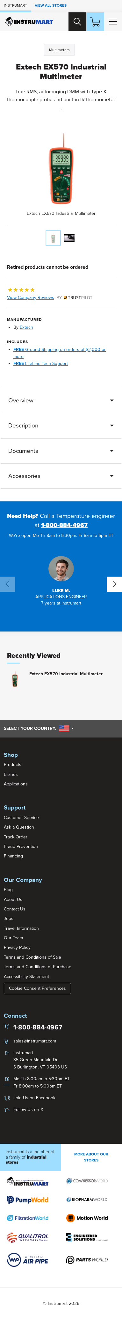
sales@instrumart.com (34, 1041)
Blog (8, 889)
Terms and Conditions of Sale (32, 957)
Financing (13, 856)
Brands (11, 774)
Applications (16, 784)
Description (23, 425)
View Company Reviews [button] (49, 297)
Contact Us (14, 909)
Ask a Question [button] (19, 827)
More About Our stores (91, 1157)
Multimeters (59, 50)
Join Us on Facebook (34, 1098)
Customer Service (21, 817)
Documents (23, 450)
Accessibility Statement (26, 976)
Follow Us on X (28, 1109)
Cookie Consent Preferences (37, 988)
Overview (20, 400)
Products (12, 764)
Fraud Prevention (21, 846)
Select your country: (39, 728)
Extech (26, 327)
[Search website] (77, 21)
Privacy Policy (17, 947)
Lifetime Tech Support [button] (40, 363)
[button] (61, 581)
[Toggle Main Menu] (113, 21)
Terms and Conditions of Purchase (37, 966)
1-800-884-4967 (64, 525)
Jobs (8, 918)
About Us (13, 899)
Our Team (13, 938)
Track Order (15, 837)
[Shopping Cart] (95, 21)
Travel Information (21, 928)
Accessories (24, 476)
